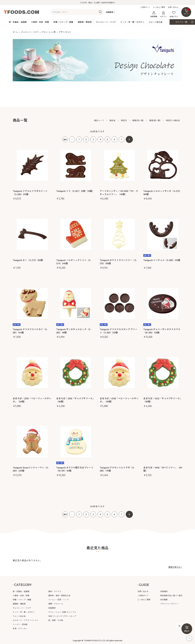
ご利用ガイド (145, 7)
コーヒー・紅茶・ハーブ (58, 599)
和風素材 (52, 608)
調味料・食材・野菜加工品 (59, 595)
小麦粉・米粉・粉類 (40, 22)
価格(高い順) (155, 120)
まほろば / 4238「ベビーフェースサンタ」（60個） (119, 400)
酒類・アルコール (55, 603)
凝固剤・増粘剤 (85, 22)
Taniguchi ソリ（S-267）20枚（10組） (75, 190)
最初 (65, 139)
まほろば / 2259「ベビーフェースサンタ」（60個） (32, 400)
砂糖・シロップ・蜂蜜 (63, 22)
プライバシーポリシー (169, 603)
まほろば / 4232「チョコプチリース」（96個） (162, 400)
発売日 (124, 120)
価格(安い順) (138, 120)
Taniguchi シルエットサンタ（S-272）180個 (162, 192)
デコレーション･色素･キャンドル (62, 612)
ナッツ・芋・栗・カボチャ (132, 22)
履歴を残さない (175, 567)
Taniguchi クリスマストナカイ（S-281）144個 (30, 331)
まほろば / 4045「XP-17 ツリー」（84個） (162, 469)
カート (186, 11)
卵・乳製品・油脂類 (18, 22)
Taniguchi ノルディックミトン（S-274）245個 (73, 261)
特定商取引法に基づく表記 (171, 595)
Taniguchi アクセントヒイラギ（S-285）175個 (117, 469)
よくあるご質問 (159, 7)
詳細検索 (109, 12)
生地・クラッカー (20, 628)
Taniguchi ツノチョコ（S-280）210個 (161, 260)
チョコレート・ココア (106, 22)
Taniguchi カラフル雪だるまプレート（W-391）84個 (74, 469)
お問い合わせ (173, 7)
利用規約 (164, 591)
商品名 (112, 120)
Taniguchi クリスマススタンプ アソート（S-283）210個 (118, 331)
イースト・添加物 (20, 624)
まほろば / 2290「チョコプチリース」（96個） (75, 400)
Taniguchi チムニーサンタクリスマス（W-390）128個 (161, 331)
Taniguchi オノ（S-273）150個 (28, 260)
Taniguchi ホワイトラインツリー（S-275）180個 (118, 261)
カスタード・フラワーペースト (25, 620)
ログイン (163, 14)
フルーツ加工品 (155, 22)
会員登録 (153, 14)
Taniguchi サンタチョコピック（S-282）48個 (73, 331)
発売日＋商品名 (173, 120)
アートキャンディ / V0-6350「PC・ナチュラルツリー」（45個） (119, 192)
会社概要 (164, 599)
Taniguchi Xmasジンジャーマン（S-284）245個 (31, 469)
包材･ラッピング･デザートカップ (62, 616)
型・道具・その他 (55, 620)
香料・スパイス (54, 591)
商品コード (99, 120)
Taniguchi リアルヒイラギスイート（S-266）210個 (30, 192)
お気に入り (174, 14)
